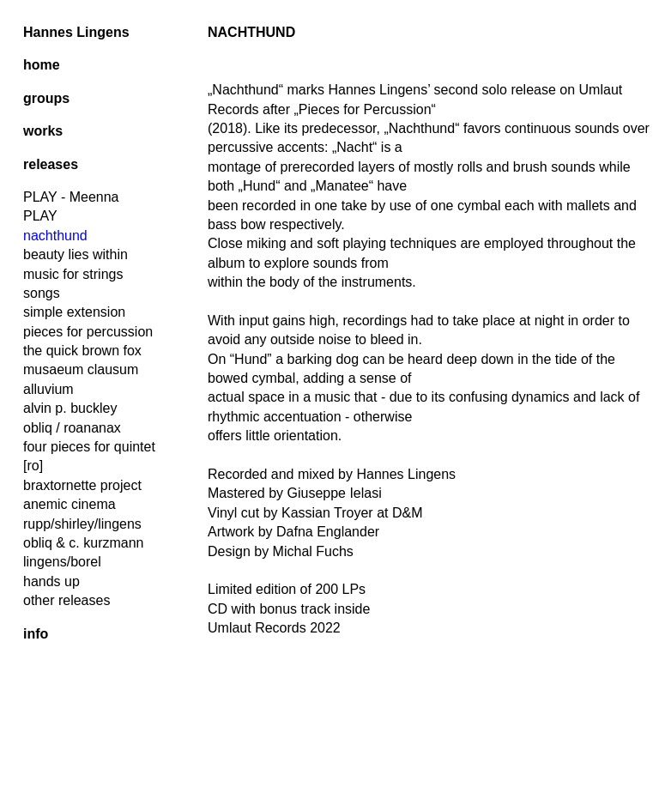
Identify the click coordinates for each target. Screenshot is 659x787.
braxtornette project (82, 485)
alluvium (48, 389)
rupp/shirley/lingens (82, 524)
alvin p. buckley (70, 408)
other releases (66, 600)
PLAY (40, 216)
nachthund (55, 235)
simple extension (74, 312)
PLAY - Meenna (70, 197)
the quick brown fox (82, 350)
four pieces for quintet (89, 446)
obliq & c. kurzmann (83, 543)
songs (41, 293)
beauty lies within (75, 254)
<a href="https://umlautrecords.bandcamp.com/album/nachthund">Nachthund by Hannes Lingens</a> (429, 708)
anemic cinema (69, 504)
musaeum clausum (80, 369)
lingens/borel (62, 561)
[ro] (33, 465)
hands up (51, 581)
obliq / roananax (72, 428)
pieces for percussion (88, 331)
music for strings (73, 274)
